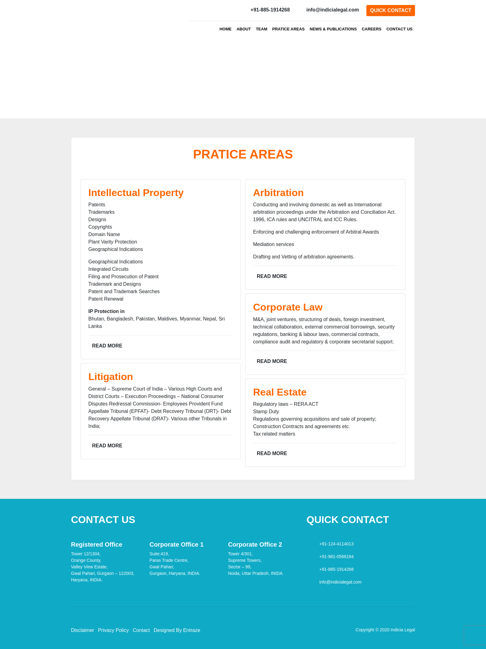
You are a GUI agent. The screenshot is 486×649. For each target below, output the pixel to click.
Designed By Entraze (177, 630)
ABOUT (243, 29)
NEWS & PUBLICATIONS (333, 29)
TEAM (261, 29)
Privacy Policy (113, 630)
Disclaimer (82, 630)
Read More (107, 345)
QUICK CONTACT (390, 10)
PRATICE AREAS (289, 28)
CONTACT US (400, 29)
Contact (141, 630)
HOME (225, 29)
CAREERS (372, 29)
